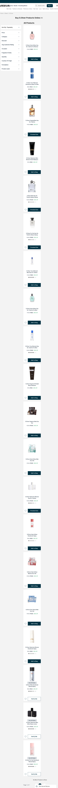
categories (10, 5)
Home (1, 13)
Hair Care (35, 8)
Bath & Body (46, 8)
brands (16, 5)
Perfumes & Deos (27, 8)
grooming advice (22, 5)
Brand (6, 13)
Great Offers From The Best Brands (10, 1)
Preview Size (34, 134)
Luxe (40, 8)
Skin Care (9, 8)
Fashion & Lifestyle (17, 8)
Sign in (50, 5)
